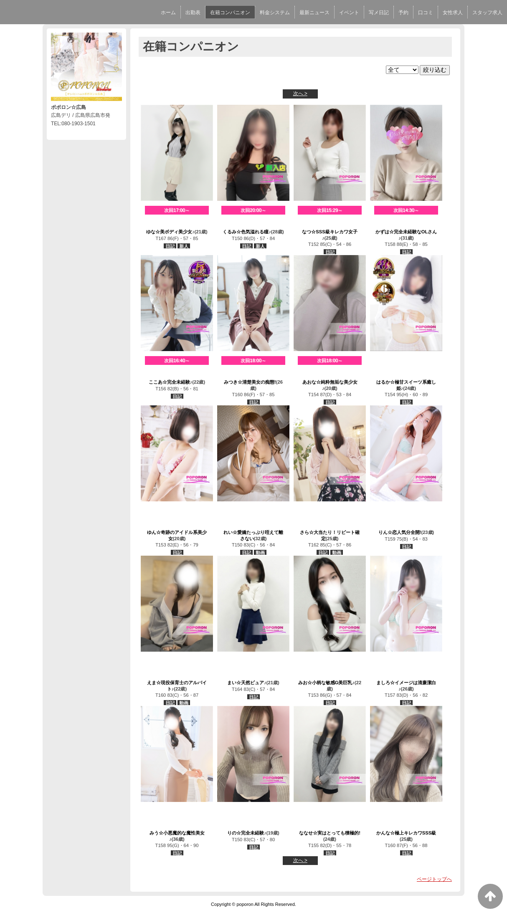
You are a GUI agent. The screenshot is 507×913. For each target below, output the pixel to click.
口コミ (425, 12)
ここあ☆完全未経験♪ (171, 381)
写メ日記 (379, 12)
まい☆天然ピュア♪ (246, 682)
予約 (403, 12)
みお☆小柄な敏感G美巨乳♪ (326, 682)
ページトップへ (434, 879)
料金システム (275, 12)
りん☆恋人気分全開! (399, 532)
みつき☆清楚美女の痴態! (250, 381)
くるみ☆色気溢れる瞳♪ (247, 231)
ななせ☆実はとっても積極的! (329, 832)
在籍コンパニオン (230, 12)
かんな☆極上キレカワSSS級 (406, 832)
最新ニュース (314, 12)
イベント (349, 12)
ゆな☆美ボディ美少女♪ (170, 231)
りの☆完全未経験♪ (246, 832)
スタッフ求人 (487, 12)
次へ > (300, 93)
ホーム (168, 12)
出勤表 (192, 12)
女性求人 (453, 12)
